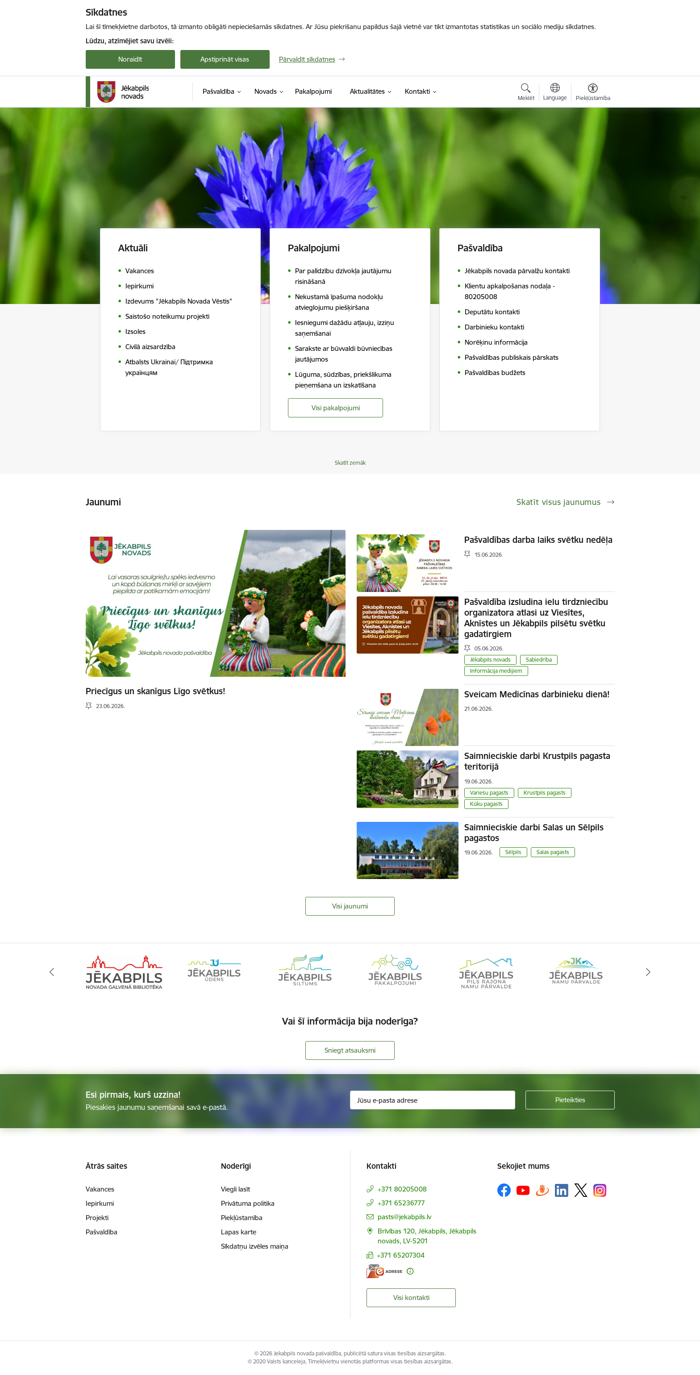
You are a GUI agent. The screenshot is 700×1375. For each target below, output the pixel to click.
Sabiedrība (539, 659)
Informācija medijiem (496, 670)
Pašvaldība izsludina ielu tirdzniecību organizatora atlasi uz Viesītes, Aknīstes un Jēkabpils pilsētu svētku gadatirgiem (536, 617)
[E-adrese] (384, 1271)
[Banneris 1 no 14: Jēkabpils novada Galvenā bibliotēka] (124, 971)
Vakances (100, 1189)
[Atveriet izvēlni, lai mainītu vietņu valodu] (555, 93)
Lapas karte (238, 1232)
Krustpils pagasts (545, 792)
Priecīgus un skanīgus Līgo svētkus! (155, 691)
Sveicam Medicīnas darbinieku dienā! (537, 694)
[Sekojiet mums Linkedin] (561, 1190)
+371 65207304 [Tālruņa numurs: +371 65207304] (401, 1255)
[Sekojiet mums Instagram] (600, 1190)
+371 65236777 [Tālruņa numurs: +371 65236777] (401, 1203)
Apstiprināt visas (224, 59)
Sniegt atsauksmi (350, 1050)
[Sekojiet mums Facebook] (504, 1190)
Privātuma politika (248, 1203)
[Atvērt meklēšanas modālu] (526, 93)
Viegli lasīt (235, 1189)
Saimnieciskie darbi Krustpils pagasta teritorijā (537, 761)
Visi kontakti (411, 1297)
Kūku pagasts (486, 803)
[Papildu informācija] (410, 1271)
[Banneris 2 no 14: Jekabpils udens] (214, 971)
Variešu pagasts (489, 792)
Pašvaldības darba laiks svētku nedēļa (538, 539)
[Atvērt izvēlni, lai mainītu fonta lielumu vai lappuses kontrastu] (593, 93)
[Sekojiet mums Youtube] (523, 1189)
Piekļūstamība (241, 1217)
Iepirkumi (100, 1203)
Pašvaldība (101, 1232)
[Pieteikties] (570, 1100)
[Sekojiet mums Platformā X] (581, 1190)
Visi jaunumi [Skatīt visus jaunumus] (350, 906)
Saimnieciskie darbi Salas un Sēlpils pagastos (534, 832)
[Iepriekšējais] (52, 972)
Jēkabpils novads (490, 659)
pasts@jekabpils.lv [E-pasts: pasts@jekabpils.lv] (404, 1216)
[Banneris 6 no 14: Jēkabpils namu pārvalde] (576, 971)
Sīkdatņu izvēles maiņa (254, 1246)
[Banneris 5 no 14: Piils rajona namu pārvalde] (485, 971)
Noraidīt (130, 59)
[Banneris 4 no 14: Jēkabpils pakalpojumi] (395, 971)
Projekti (97, 1217)
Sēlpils (513, 852)
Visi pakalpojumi (336, 408)
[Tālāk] (648, 972)
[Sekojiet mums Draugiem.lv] (542, 1190)
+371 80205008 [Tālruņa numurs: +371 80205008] (402, 1189)
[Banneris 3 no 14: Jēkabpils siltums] (305, 971)
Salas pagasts (553, 852)
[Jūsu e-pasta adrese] (432, 1100)
